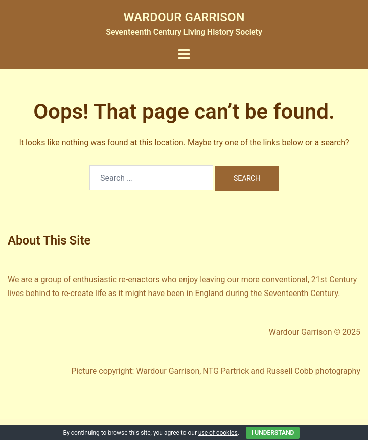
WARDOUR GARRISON (184, 17)
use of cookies (218, 432)
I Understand (273, 432)
